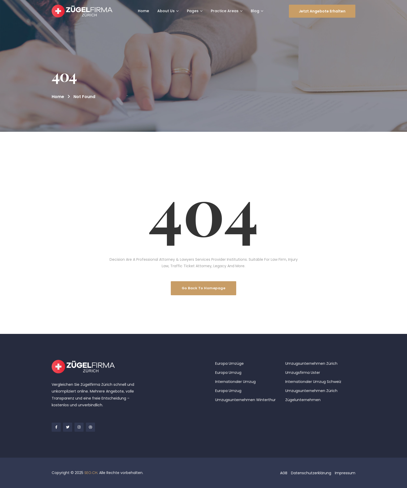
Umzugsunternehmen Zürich (311, 363)
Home (58, 97)
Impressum (345, 473)
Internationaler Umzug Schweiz (313, 381)
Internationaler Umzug (235, 381)
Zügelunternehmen (303, 399)
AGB (283, 473)
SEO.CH (90, 472)
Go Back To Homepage (204, 288)
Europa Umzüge (229, 363)
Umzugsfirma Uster (302, 372)
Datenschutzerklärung (311, 473)
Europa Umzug (228, 372)
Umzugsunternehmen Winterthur (245, 399)
